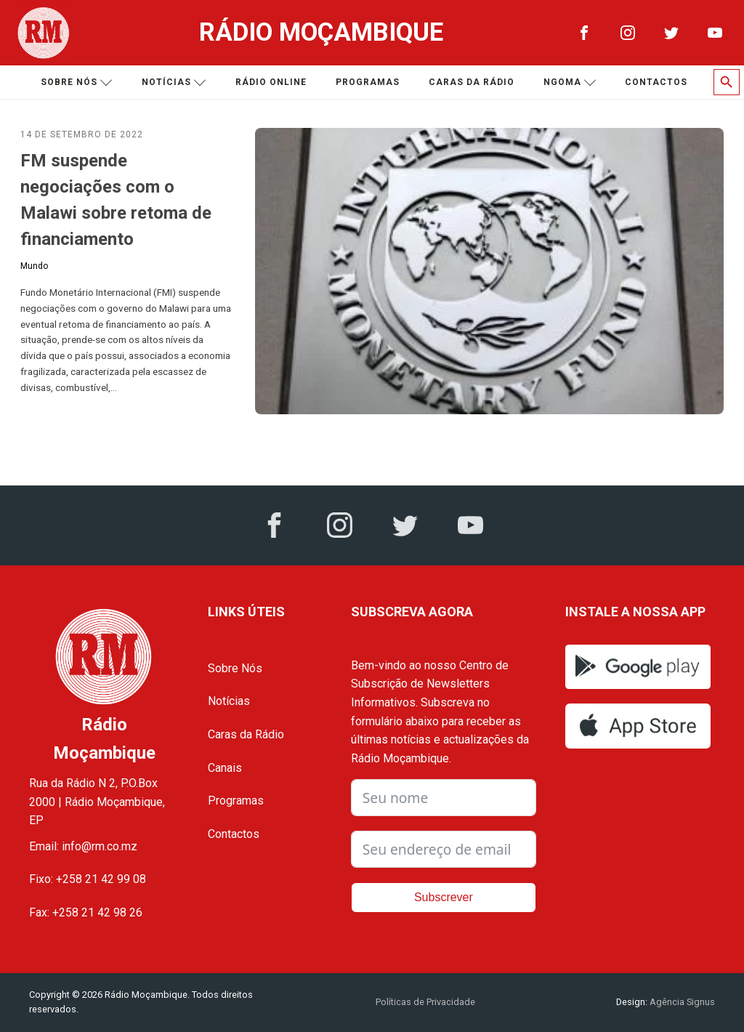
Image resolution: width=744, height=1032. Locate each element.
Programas (368, 82)
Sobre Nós (235, 668)
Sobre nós (77, 82)
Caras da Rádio (471, 82)
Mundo (34, 266)
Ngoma (570, 82)
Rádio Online (271, 82)
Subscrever (443, 897)
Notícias (174, 82)
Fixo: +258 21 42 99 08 (87, 879)
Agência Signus (681, 1001)
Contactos (656, 82)
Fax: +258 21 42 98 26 (85, 912)
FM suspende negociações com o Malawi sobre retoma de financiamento (115, 199)
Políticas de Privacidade (425, 1001)
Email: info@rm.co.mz (83, 846)
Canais (225, 768)
